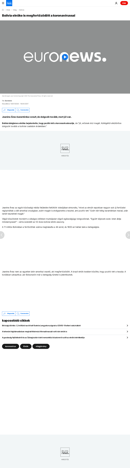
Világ (15, 10)
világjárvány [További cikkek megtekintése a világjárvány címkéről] (41, 346)
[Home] (3, 10)
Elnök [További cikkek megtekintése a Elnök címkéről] (25, 346)
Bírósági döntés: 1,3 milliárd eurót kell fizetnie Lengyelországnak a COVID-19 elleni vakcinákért (41, 325)
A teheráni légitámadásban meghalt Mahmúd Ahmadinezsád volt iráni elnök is (34, 331)
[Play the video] (65, 57)
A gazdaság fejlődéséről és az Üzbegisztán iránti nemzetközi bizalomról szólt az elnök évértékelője (43, 337)
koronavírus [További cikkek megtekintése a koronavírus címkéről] (10, 346)
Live (124, 3)
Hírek (8, 10)
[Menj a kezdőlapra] (9, 3)
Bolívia (21, 10)
